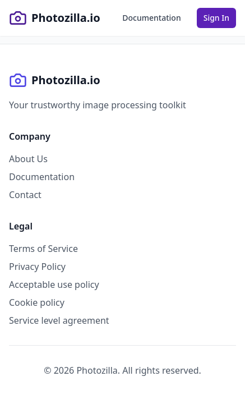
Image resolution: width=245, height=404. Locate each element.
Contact (25, 195)
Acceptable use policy (54, 284)
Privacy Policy (37, 266)
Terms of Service (43, 248)
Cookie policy (36, 302)
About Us (28, 159)
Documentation (42, 177)
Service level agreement (59, 320)
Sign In (216, 17)
